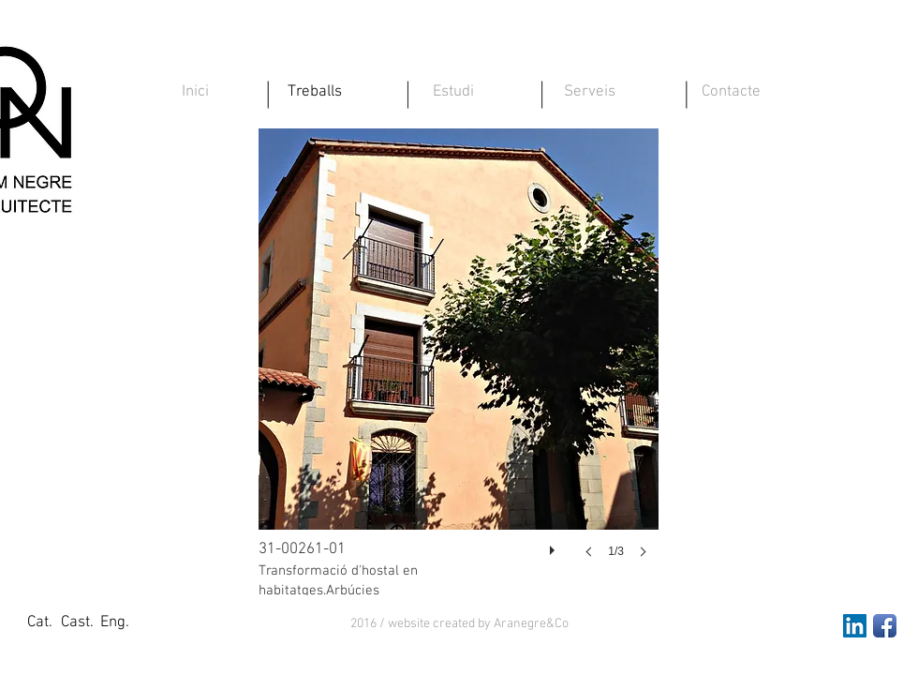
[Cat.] (39, 623)
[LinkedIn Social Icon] (854, 626)
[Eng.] (114, 623)
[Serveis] (589, 93)
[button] (459, 624)
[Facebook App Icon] (884, 626)
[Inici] (195, 93)
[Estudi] (453, 93)
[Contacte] (730, 93)
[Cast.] (77, 623)
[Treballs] (315, 93)
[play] (554, 546)
